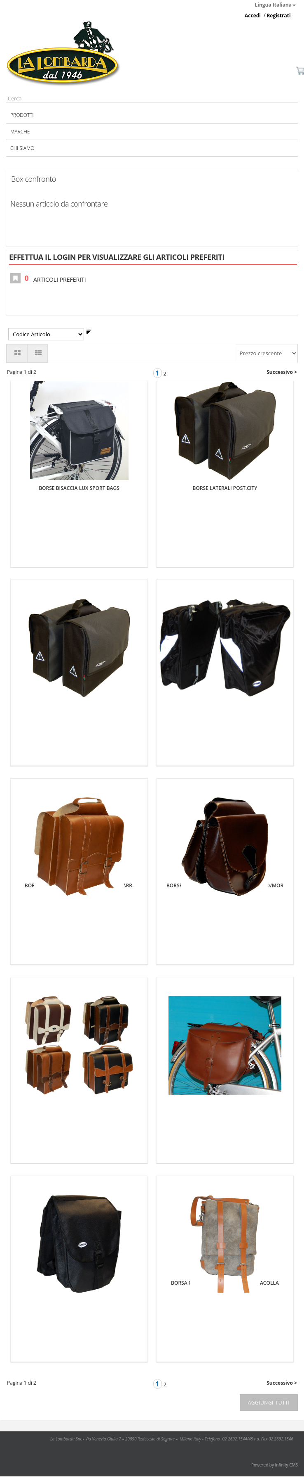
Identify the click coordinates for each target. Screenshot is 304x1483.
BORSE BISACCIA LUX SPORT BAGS (79, 488)
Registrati (278, 15)
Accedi (253, 15)
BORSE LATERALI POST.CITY (225, 488)
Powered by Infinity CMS (274, 1465)
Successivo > (282, 372)
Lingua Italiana (275, 4)
